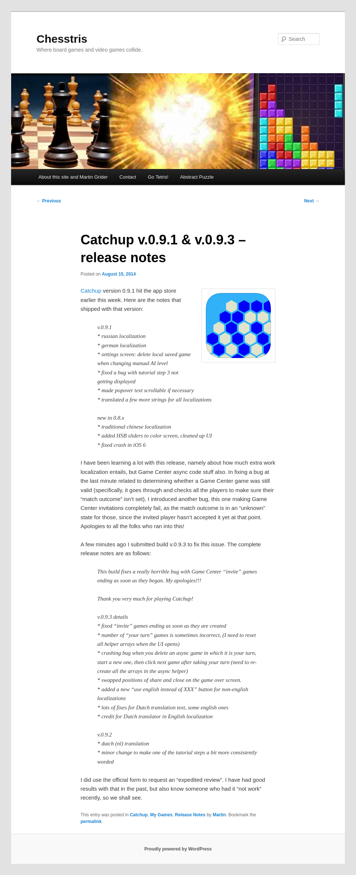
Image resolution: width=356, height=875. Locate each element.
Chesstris (61, 39)
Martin (219, 814)
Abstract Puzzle (197, 177)
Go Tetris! (158, 177)
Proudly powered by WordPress (177, 849)
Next (311, 201)
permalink (91, 821)
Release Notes (190, 814)
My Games (161, 814)
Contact (127, 177)
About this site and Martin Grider (72, 177)
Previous (48, 201)
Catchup (91, 290)
